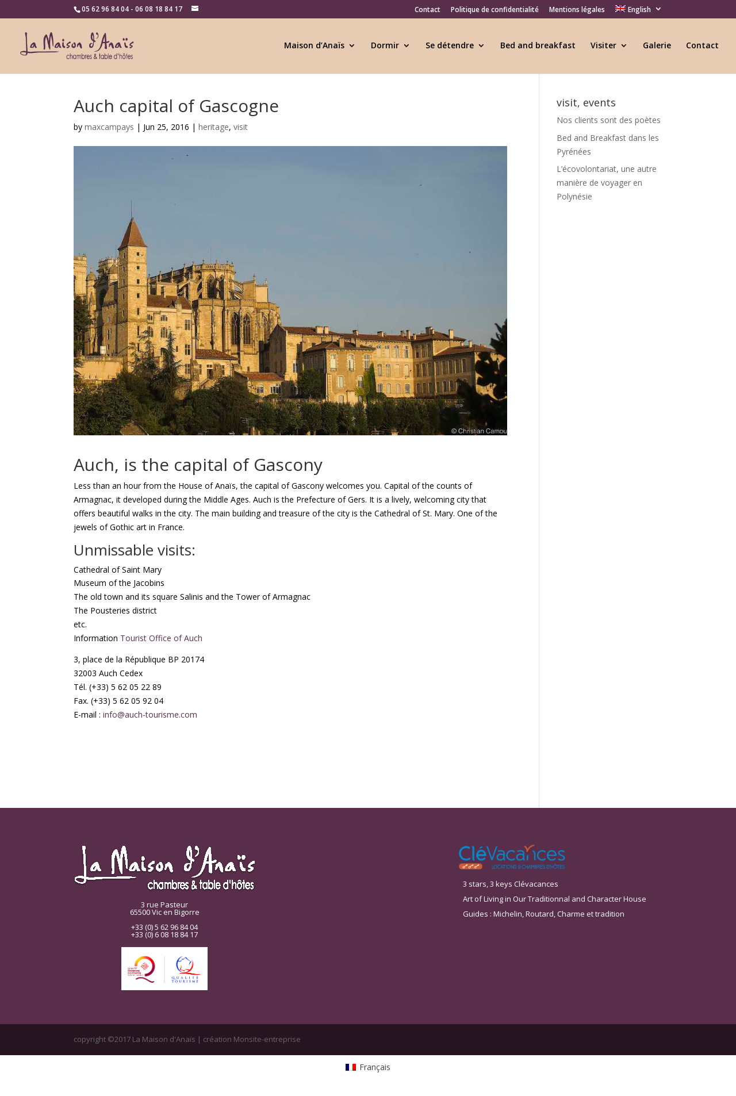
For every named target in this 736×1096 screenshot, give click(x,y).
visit (240, 126)
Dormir (385, 46)
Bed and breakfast (538, 46)
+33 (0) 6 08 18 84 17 (164, 934)
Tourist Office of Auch (161, 638)
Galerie (657, 46)
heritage (213, 126)
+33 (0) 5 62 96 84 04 (164, 927)
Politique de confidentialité (495, 10)
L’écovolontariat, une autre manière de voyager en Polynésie (607, 182)
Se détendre (449, 46)
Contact (427, 10)
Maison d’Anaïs (314, 46)
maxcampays (109, 126)
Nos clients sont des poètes (609, 119)
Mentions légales (577, 10)
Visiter (603, 46)
